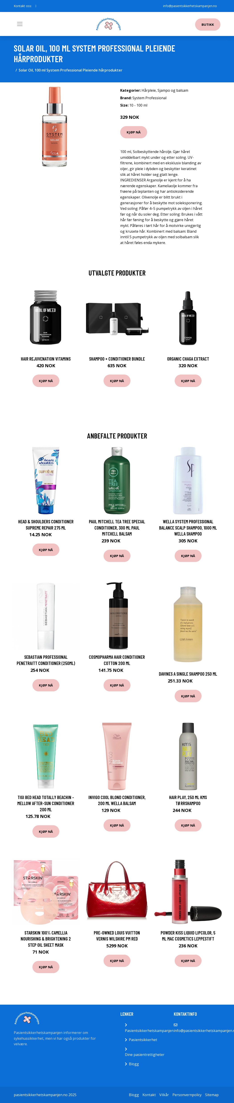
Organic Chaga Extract (188, 358)
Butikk (208, 24)
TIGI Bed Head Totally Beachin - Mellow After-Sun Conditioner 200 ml (45, 803)
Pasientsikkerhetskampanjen (149, 1030)
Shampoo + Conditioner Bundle (117, 358)
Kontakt (149, 1094)
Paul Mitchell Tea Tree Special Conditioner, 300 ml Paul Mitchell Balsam (117, 527)
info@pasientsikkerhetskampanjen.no (190, 6)
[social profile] (36, 6)
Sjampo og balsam (173, 90)
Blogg (134, 1063)
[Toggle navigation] (20, 24)
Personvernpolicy (187, 1094)
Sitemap (212, 1094)
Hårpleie (149, 90)
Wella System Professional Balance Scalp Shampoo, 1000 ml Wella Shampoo (188, 527)
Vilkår (164, 1094)
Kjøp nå (134, 132)
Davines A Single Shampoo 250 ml (188, 673)
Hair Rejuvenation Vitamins (46, 358)
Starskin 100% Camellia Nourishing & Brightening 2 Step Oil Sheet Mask (46, 939)
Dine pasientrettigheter (144, 1054)
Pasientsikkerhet (143, 1039)
